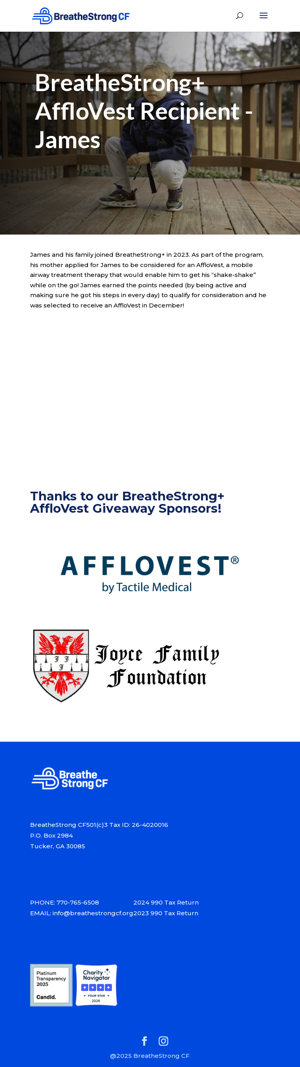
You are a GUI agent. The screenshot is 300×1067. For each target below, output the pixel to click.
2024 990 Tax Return (166, 902)
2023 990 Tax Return (165, 913)
